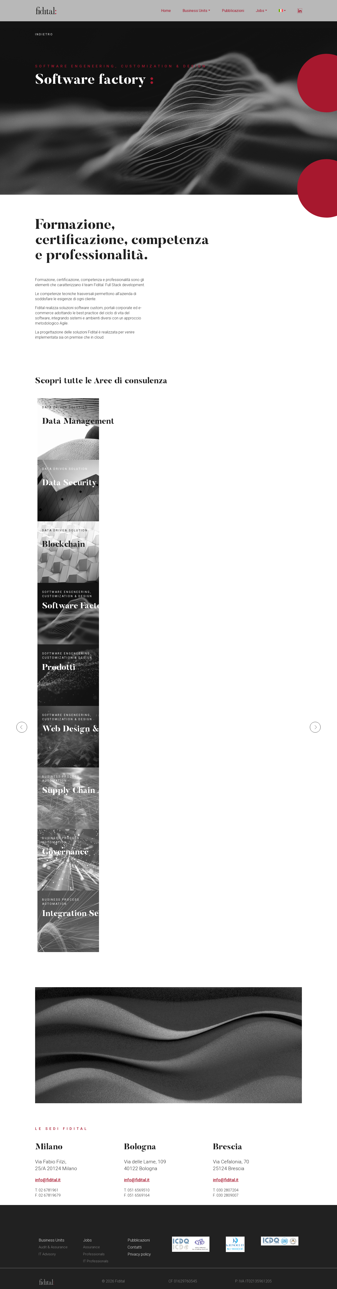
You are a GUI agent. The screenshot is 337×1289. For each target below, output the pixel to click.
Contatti (135, 1247)
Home (166, 10)
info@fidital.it (48, 1179)
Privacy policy (139, 1254)
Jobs (260, 10)
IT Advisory (47, 1254)
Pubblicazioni (233, 10)
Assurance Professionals (94, 1250)
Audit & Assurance (53, 1247)
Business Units (194, 10)
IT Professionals (95, 1261)
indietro (44, 34)
